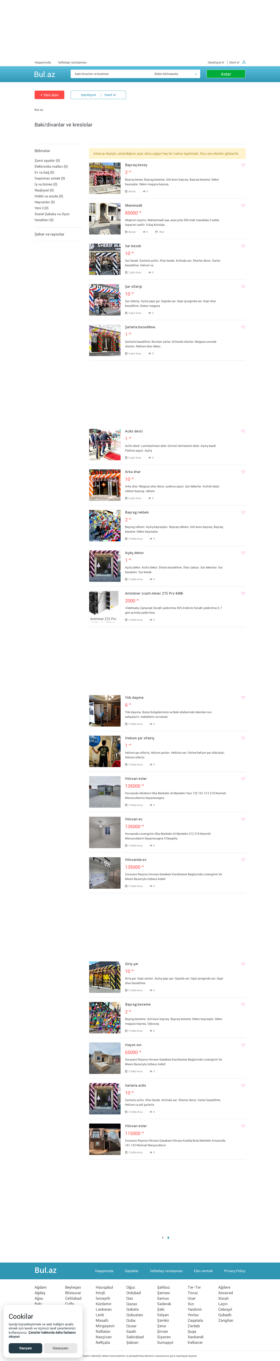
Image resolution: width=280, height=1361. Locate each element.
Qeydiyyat (88, 95)
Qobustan (134, 1315)
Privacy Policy (234, 1271)
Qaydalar (132, 1271)
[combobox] (175, 74)
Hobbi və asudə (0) (49, 196)
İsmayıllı (103, 1298)
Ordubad (133, 1293)
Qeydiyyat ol (216, 62)
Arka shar (133, 472)
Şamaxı (163, 1293)
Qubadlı (225, 1315)
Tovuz (193, 1293)
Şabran (132, 1342)
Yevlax (193, 1315)
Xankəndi (196, 1337)
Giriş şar (131, 964)
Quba (130, 1320)
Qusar (131, 1326)
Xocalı (223, 1298)
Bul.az (44, 73)
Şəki (161, 1309)
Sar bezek (133, 246)
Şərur (161, 1326)
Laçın (223, 1304)
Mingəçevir (105, 1326)
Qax (129, 1298)
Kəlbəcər (195, 1342)
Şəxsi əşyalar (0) (47, 161)
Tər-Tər (194, 1287)
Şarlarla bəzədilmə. (140, 327)
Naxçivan (104, 1337)
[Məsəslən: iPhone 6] (135, 74)
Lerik (100, 1315)
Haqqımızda (43, 62)
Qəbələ (132, 1309)
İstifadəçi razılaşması (72, 62)
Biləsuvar (73, 1293)
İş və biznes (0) (46, 184)
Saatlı (131, 1331)
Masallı (102, 1320)
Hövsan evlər (136, 779)
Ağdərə (224, 1287)
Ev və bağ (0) (44, 172)
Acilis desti (134, 431)
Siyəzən (164, 1337)
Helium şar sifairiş (139, 738)
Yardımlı (195, 1309)
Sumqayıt (165, 1342)
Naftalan (103, 1331)
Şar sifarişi (133, 287)
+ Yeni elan (49, 95)
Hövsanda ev (135, 860)
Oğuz (130, 1287)
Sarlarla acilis (135, 1085)
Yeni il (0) (41, 208)
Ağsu (39, 1298)
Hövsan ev (133, 819)
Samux (163, 1298)
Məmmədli (133, 206)
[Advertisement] (140, 29)
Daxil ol (237, 62)
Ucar (192, 1298)
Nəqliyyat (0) (44, 190)
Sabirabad (135, 1337)
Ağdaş (40, 1293)
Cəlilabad (73, 1298)
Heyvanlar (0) (45, 202)
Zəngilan (225, 1320)
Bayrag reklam (137, 512)
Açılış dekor (134, 553)
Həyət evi (133, 1045)
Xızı (191, 1304)
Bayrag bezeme (138, 1004)
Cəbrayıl (225, 1309)
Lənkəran (104, 1309)
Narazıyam (60, 1348)
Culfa (69, 1304)
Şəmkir (163, 1320)
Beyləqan (73, 1287)
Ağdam (41, 1287)
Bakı (38, 1304)
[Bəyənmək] (243, 165)
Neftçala (103, 1342)
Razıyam (25, 1348)
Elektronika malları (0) (51, 166)
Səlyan (163, 1315)
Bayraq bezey (136, 165)
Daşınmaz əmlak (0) (50, 178)
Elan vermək (203, 1271)
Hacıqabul (104, 1287)
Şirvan (162, 1331)
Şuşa (192, 1331)
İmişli (100, 1293)
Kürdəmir (103, 1304)
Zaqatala (195, 1320)
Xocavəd (225, 1293)
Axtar (226, 74)
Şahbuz (163, 1287)
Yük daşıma (134, 698)
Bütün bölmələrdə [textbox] (166, 74)
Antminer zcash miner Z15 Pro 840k (154, 593)
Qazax (131, 1304)
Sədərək (164, 1304)
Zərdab (194, 1326)
